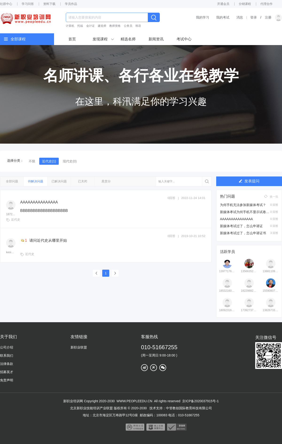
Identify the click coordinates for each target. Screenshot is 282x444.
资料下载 (49, 4)
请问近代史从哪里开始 (43, 240)
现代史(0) (70, 161)
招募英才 (6, 372)
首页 (72, 39)
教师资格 (115, 25)
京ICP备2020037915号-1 (200, 401)
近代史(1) (49, 161)
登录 (253, 17)
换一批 (271, 196)
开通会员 (223, 4)
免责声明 (6, 380)
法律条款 (6, 364)
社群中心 (6, 4)
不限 (32, 161)
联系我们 (6, 355)
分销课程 (245, 4)
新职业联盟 (78, 347)
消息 (239, 17)
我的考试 (222, 17)
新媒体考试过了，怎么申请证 (241, 226)
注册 (268, 17)
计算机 (70, 25)
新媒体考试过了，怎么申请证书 (243, 233)
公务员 (128, 25)
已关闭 (82, 181)
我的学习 (202, 17)
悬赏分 (106, 181)
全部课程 (18, 39)
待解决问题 (35, 181)
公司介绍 (6, 347)
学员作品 (71, 4)
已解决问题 (59, 181)
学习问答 (28, 4)
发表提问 (249, 181)
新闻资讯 (156, 39)
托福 (80, 25)
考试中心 (184, 39)
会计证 (90, 25)
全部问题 (12, 181)
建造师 (102, 25)
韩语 (138, 25)
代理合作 (266, 4)
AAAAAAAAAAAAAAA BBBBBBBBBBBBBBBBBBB (44, 206)
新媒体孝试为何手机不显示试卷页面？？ (249, 212)
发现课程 (100, 39)
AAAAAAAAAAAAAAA (236, 219)
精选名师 (128, 39)
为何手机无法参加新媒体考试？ (243, 205)
